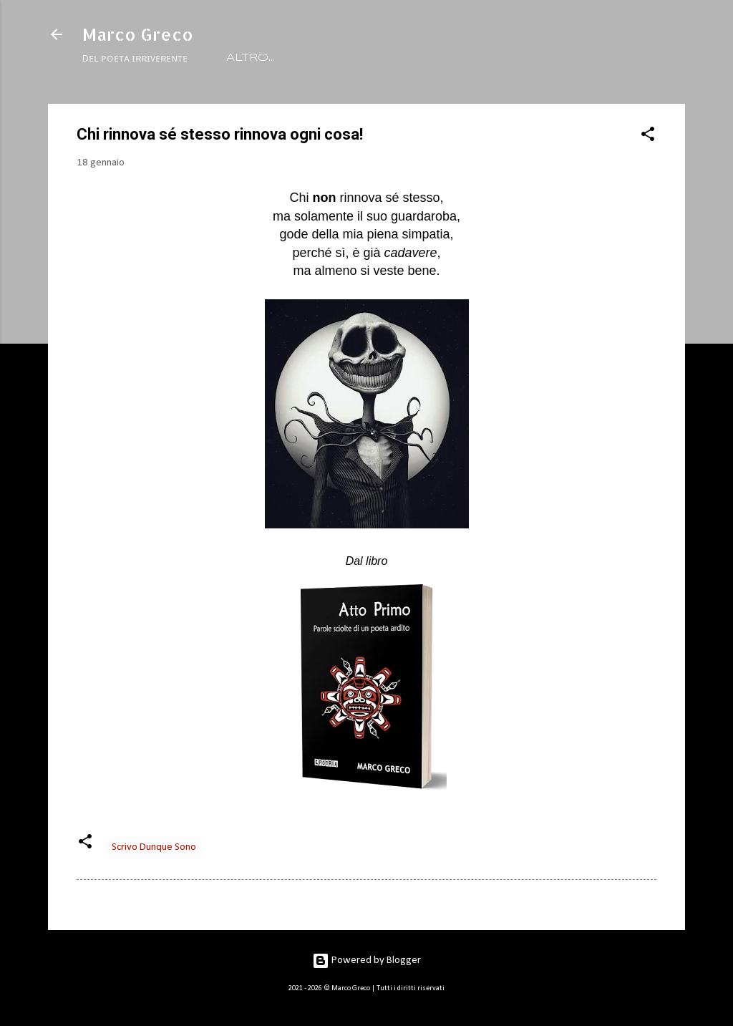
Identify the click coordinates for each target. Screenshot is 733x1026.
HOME (247, 58)
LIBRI (398, 58)
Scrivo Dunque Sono (154, 847)
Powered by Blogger (366, 960)
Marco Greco (137, 34)
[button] (647, 137)
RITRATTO (325, 58)
